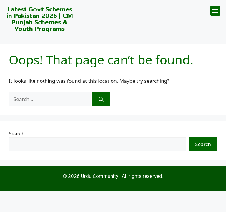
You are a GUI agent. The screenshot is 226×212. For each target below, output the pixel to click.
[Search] (101, 99)
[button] (215, 11)
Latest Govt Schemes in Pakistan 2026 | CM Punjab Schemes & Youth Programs (39, 19)
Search (17, 133)
